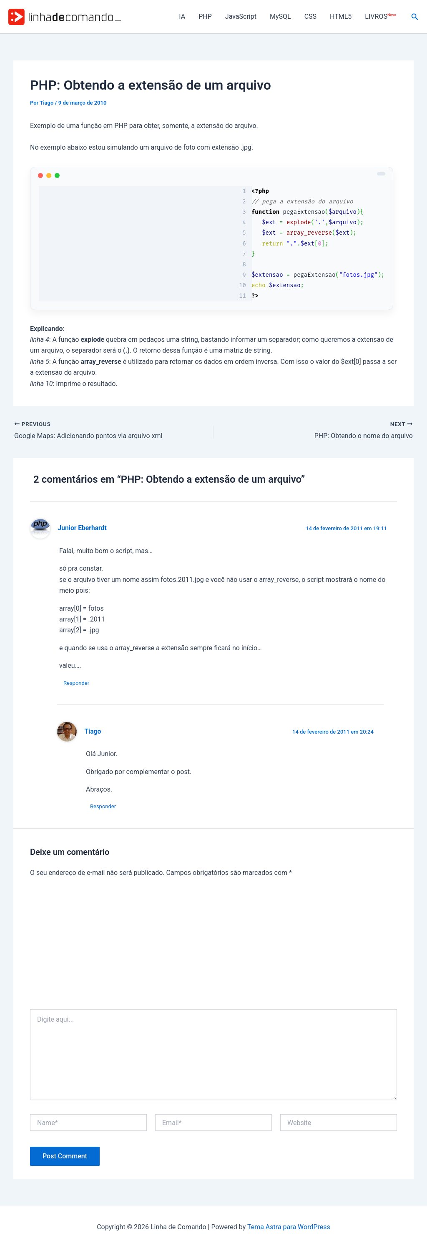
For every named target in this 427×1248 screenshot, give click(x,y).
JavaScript (240, 16)
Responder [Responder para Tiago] (103, 806)
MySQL (280, 16)
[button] (415, 17)
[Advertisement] (213, 946)
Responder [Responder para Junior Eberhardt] (76, 683)
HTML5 (341, 16)
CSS (310, 16)
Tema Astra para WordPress (288, 1227)
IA (182, 16)
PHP (205, 16)
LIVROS (380, 16)
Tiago (93, 731)
